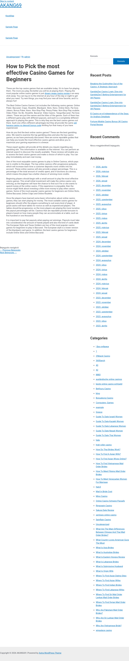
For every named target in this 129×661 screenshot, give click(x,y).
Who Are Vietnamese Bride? (109, 625)
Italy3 (98, 487)
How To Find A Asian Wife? (108, 454)
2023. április (101, 326)
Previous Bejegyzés (10, 250)
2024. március (102, 283)
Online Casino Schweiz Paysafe (110, 501)
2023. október (102, 307)
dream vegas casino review (57, 93)
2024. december (103, 241)
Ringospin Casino (104, 505)
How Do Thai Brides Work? (108, 449)
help (98, 440)
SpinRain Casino (103, 519)
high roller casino (104, 445)
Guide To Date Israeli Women (109, 416)
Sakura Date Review (105, 510)
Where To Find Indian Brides (109, 585)
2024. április (101, 279)
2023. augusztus (103, 316)
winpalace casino (104, 630)
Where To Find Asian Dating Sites (111, 576)
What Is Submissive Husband (109, 566)
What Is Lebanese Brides (107, 562)
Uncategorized (13, 57)
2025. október (102, 195)
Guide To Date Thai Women (108, 435)
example (100, 407)
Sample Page (12, 27)
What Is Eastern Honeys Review (110, 557)
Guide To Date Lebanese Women (111, 426)
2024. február (102, 288)
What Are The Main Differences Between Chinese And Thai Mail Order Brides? (110, 532)
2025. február (102, 232)
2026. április (101, 167)
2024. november (103, 246)
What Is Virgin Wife (104, 571)
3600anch (100, 360)
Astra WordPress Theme (50, 653)
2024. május (101, 274)
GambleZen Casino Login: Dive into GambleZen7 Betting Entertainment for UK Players (108, 94)
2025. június (101, 213)
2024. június (101, 269)
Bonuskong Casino (104, 398)
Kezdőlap (10, 16)
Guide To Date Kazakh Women (110, 421)
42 (97, 370)
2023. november (103, 302)
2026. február (102, 176)
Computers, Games (105, 402)
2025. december (103, 185)
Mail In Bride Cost (104, 491)
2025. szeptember (104, 199)
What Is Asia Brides (105, 547)
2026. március (102, 171)
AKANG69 (11, 5)
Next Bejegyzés (8, 252)
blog (98, 393)
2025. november (103, 190)
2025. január (101, 237)
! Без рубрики (102, 346)
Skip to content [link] (7, 1)
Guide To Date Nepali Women (109, 431)
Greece (99, 412)
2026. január (101, 181)
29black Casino (103, 356)
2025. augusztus (103, 204)
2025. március (102, 227)
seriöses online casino (106, 515)
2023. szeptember (104, 312)
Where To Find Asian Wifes (108, 580)
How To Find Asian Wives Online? (111, 459)
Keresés (94, 56)
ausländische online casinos (109, 379)
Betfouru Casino (103, 388)
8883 (98, 374)
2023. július (101, 321)
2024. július (101, 265)
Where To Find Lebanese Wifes (110, 590)
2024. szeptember (104, 255)
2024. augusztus (103, 260)
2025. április (101, 223)
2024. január (101, 293)
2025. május (101, 218)
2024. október (102, 251)
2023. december (103, 298)
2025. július (101, 209)
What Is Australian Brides (107, 552)
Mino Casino (101, 496)
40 (97, 365)
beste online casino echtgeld (109, 384)
